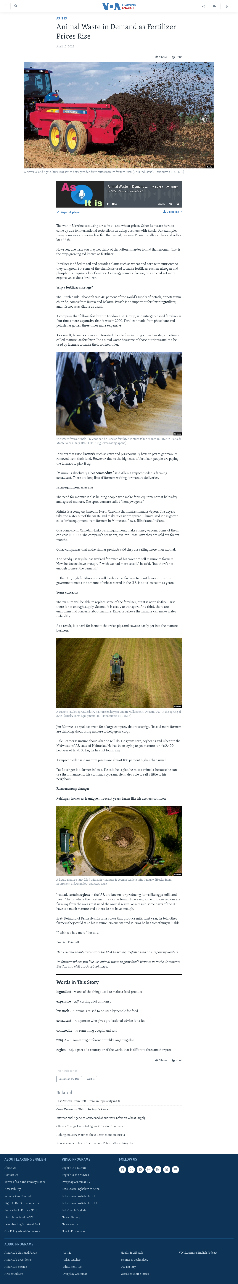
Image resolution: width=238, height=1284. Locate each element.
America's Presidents (18, 1260)
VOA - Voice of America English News (135, 191)
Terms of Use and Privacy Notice (25, 1182)
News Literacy (71, 1217)
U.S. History (128, 1267)
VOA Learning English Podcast (198, 1253)
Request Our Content (17, 1196)
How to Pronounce (73, 1231)
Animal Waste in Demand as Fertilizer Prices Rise (143, 187)
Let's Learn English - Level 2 (79, 1203)
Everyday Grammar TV (76, 1182)
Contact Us (11, 1175)
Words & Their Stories (135, 1274)
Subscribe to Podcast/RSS (20, 1210)
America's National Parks (20, 1253)
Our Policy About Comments (22, 1231)
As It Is (61, 18)
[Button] (161, 57)
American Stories (15, 1267)
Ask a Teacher (72, 1260)
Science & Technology (134, 1260)
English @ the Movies (75, 1175)
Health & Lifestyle (132, 1253)
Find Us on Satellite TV (18, 1217)
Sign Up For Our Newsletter (21, 1203)
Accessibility (12, 1189)
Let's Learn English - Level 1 (79, 1196)
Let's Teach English (74, 1210)
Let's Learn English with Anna (81, 1189)
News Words (70, 1224)
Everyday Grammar (75, 1274)
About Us (10, 1168)
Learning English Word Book (22, 1224)
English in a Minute (74, 1168)
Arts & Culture (13, 1274)
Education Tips (72, 1267)
